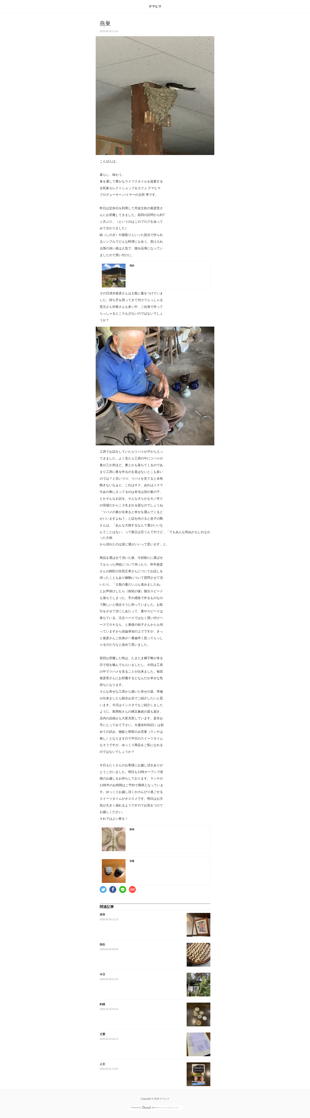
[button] (103, 889)
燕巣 (105, 23)
